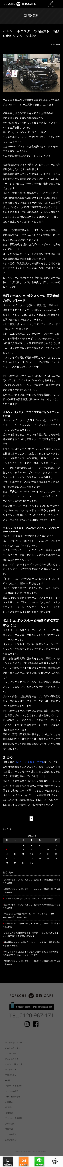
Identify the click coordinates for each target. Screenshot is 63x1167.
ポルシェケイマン (12, 1051)
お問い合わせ (11, 1143)
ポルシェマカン (11, 1072)
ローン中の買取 (11, 1094)
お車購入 (9, 1105)
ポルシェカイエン (12, 1062)
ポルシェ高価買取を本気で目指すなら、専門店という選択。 (29, 898)
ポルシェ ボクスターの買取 (29, 762)
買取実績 (9, 1132)
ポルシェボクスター (13, 1045)
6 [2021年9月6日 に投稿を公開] (6, 849)
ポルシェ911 (10, 1056)
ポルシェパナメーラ (13, 1067)
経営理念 (9, 1110)
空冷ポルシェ (11, 1078)
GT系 (7, 1083)
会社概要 (9, 1116)
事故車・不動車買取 (13, 1089)
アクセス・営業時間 (13, 1121)
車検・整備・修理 (12, 1099)
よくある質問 (11, 1137)
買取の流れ (10, 1126)
